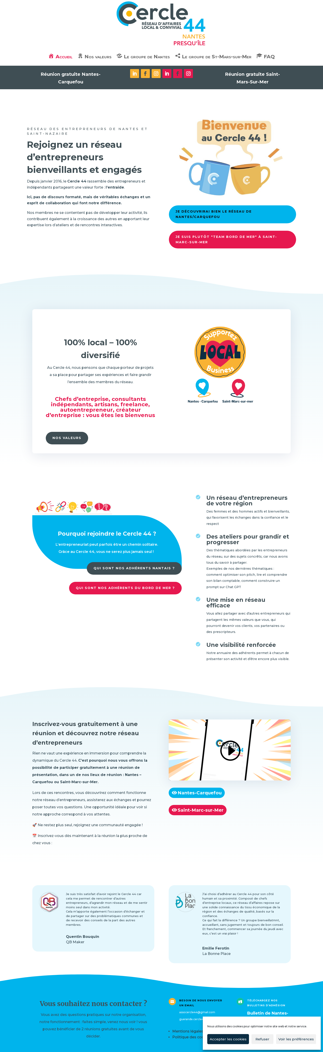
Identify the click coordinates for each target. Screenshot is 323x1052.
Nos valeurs (66, 438)
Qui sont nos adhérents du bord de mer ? (125, 588)
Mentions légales (187, 1031)
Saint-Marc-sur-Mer (200, 810)
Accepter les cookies (228, 1039)
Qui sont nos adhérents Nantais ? (134, 568)
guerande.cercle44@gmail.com (201, 1019)
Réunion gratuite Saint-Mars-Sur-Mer (252, 78)
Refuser (262, 1039)
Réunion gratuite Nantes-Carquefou (70, 78)
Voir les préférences (296, 1039)
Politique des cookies (192, 1037)
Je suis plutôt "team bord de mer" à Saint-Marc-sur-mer (225, 238)
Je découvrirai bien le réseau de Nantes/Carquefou (212, 213)
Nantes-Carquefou (200, 793)
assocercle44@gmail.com (197, 1012)
